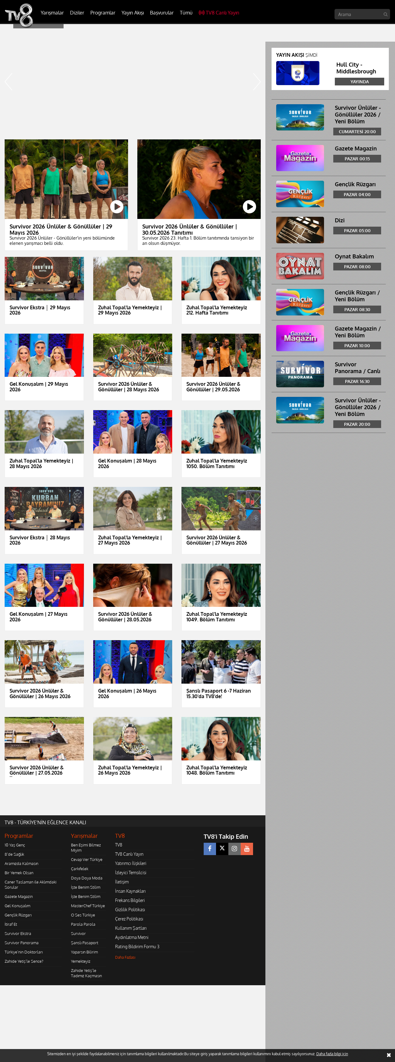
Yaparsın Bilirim (84, 951)
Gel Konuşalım (17, 905)
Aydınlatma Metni (131, 937)
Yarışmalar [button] (52, 13)
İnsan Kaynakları (130, 891)
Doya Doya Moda (86, 877)
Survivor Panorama (22, 942)
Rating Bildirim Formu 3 (137, 946)
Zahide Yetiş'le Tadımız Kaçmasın (86, 973)
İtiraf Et (11, 924)
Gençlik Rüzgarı (18, 914)
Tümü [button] (186, 13)
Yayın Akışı (133, 13)
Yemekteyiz (80, 961)
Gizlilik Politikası (130, 909)
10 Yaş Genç (15, 844)
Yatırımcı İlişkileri (130, 863)
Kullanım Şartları (131, 928)
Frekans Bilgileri (130, 900)
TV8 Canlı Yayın (219, 13)
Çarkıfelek (79, 868)
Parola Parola (83, 924)
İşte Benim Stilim (85, 887)
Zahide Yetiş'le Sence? (24, 961)
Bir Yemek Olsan (19, 872)
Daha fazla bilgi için (332, 1054)
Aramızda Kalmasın (21, 863)
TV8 (118, 844)
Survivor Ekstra (18, 933)
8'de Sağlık (14, 854)
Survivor (78, 933)
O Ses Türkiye (83, 914)
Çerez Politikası (129, 918)
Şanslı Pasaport (84, 942)
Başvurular (162, 13)
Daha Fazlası (125, 957)
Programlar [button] (102, 13)
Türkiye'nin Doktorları (24, 951)
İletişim (122, 881)
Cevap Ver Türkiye (86, 859)
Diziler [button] (77, 13)
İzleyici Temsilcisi (130, 872)
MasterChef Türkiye (88, 905)
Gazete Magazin (19, 896)
